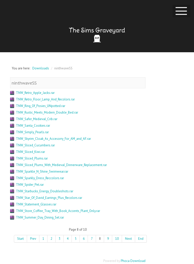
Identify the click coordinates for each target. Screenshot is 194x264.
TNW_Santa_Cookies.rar (33, 125)
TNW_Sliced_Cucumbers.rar (35, 145)
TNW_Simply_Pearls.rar (32, 132)
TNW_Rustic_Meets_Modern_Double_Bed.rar (47, 112)
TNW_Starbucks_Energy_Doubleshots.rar (44, 191)
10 (117, 238)
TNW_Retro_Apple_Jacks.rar (35, 93)
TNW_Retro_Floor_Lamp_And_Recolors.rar (45, 99)
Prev (33, 238)
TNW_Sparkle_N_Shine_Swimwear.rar (42, 171)
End (140, 238)
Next (128, 238)
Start (20, 238)
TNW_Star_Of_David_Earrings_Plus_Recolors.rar (49, 198)
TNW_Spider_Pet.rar (30, 184)
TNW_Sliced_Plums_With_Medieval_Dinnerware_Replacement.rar (61, 165)
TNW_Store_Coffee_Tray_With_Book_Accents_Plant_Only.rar (58, 211)
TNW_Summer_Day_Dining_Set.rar (40, 217)
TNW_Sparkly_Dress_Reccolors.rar (40, 178)
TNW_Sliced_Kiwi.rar (30, 152)
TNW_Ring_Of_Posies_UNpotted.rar (40, 106)
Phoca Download (133, 261)
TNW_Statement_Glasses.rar (36, 204)
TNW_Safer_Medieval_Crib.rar (36, 119)
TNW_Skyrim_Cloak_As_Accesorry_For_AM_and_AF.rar (53, 139)
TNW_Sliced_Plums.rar (32, 158)
